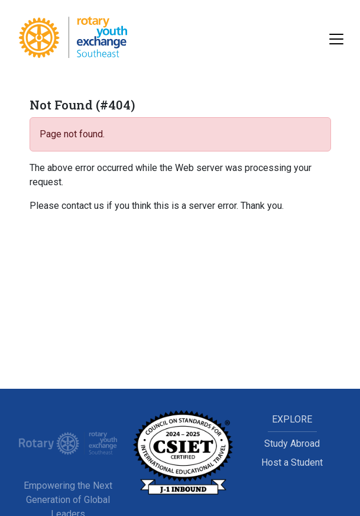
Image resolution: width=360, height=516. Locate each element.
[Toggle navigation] (336, 39)
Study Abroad (292, 443)
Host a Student (292, 462)
